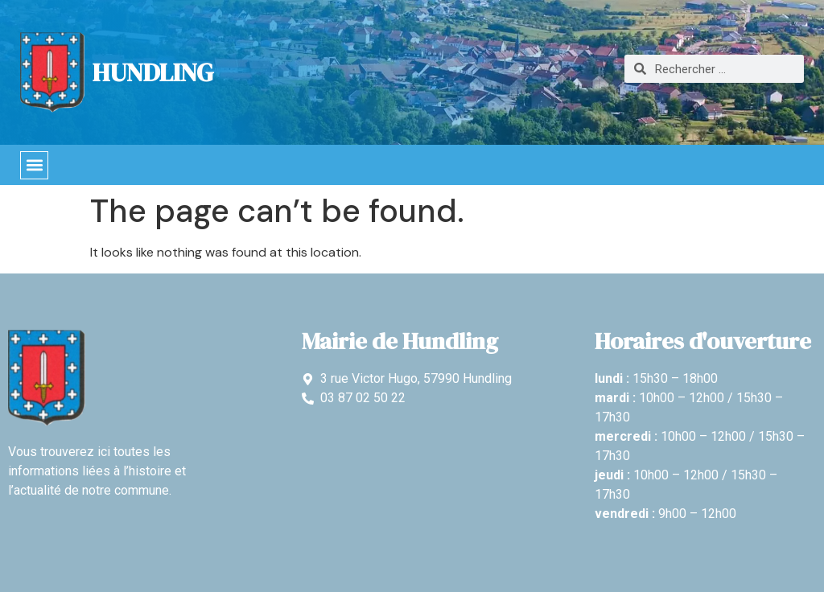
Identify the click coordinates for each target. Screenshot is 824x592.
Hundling (153, 72)
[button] (34, 165)
